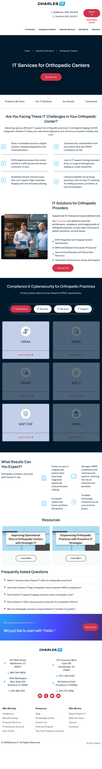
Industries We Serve (67, 29)
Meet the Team (76, 718)
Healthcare (8, 714)
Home (27, 51)
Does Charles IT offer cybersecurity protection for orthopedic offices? (42, 602)
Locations (74, 726)
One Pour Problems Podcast (50, 731)
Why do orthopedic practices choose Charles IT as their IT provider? (41, 609)
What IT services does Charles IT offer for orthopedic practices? (39, 580)
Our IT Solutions (44, 101)
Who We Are (83, 29)
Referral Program (44, 726)
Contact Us (41, 722)
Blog (38, 714)
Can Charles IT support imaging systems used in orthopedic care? (40, 594)
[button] (51, 580)
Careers (73, 722)
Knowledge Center (45, 718)
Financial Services (11, 722)
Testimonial (91, 101)
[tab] (20, 309)
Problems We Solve (14, 101)
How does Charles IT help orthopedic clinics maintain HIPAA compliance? (44, 587)
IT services (61, 221)
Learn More (26, 558)
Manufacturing (9, 718)
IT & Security (30, 29)
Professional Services (13, 726)
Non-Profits (8, 731)
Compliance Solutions (47, 29)
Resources (96, 29)
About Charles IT (77, 714)
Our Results (68, 101)
